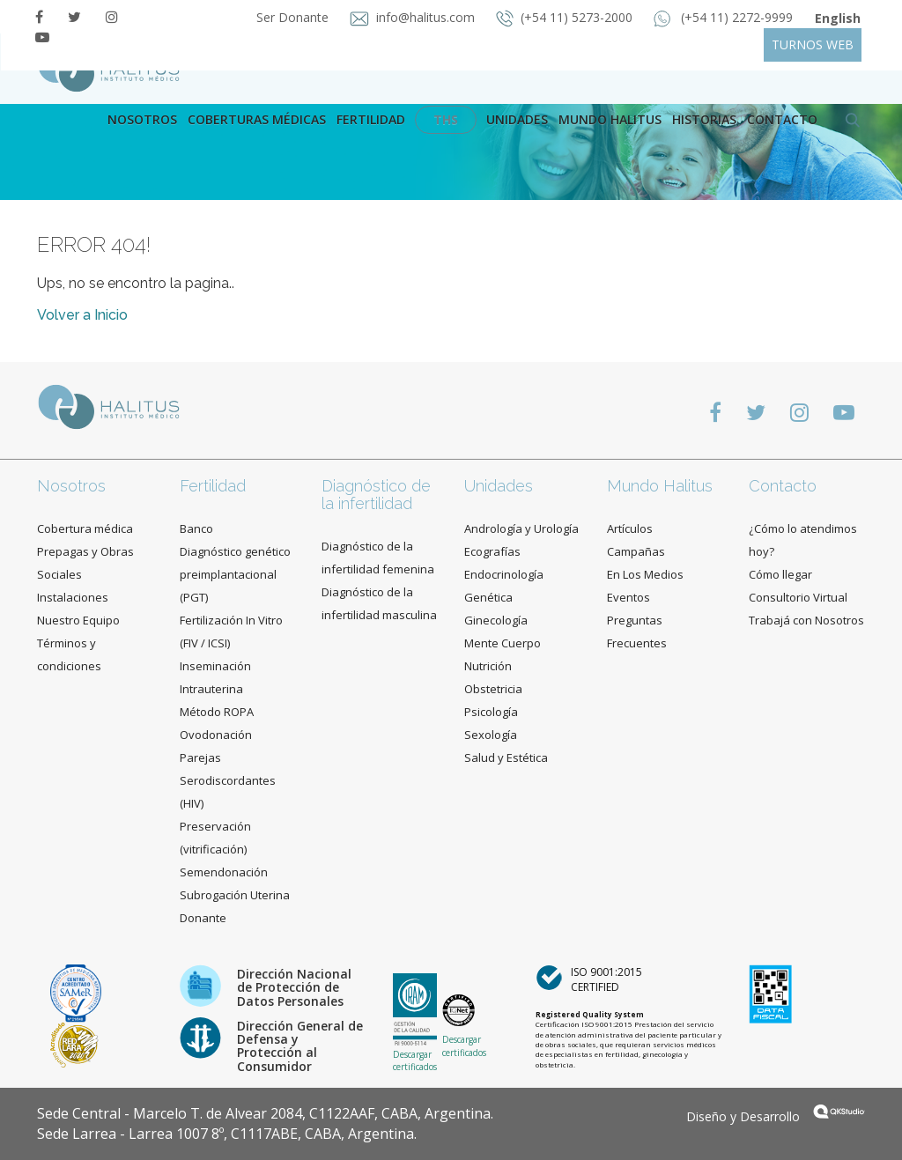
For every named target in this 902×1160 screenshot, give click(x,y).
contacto (782, 119)
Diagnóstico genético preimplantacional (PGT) (235, 574)
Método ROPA (217, 712)
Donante (203, 918)
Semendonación (224, 872)
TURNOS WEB (813, 44)
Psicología (491, 712)
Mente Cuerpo (502, 643)
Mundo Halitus (610, 119)
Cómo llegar (780, 574)
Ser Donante (294, 17)
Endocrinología (503, 574)
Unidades (517, 119)
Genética (488, 597)
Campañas (636, 551)
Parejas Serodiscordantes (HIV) (228, 780)
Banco (196, 528)
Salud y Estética (506, 757)
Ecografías (492, 551)
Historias (704, 119)
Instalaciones (72, 597)
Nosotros (142, 119)
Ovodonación (216, 735)
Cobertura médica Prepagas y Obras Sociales (85, 551)
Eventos (628, 597)
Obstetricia (493, 689)
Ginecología (496, 620)
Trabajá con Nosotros (806, 620)
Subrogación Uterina (235, 895)
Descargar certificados (415, 1060)
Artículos (630, 528)
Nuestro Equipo (78, 620)
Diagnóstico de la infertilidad (376, 495)
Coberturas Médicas (257, 119)
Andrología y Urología (521, 528)
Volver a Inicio (82, 315)
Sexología (490, 735)
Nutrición (488, 666)
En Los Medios (645, 574)
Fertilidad (370, 119)
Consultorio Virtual (798, 597)
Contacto (783, 486)
